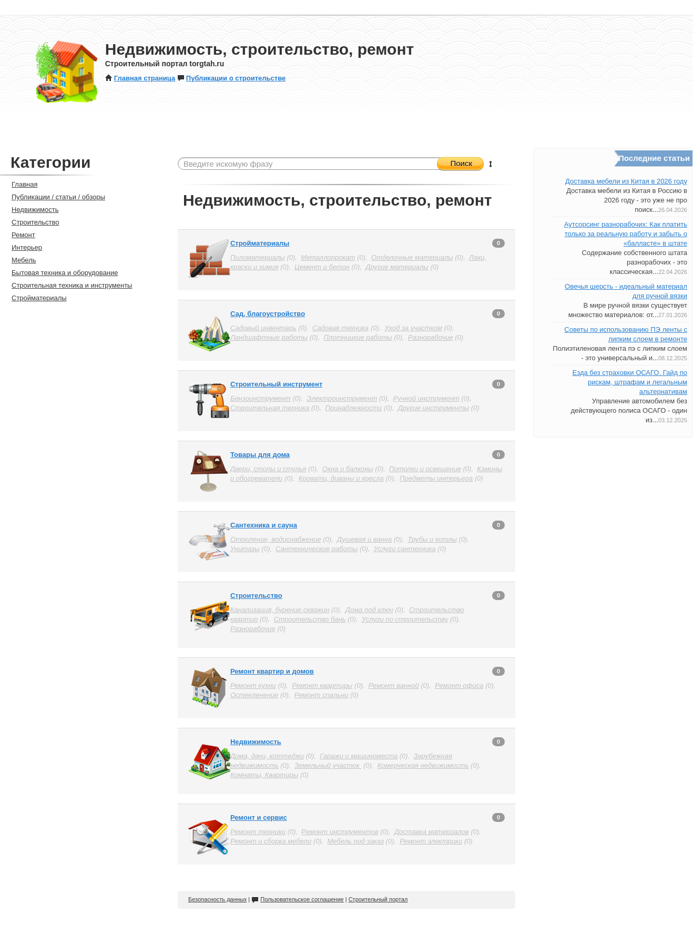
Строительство (256, 595)
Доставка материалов (431, 832)
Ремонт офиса (459, 685)
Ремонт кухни (253, 685)
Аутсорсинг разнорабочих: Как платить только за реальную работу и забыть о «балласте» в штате (625, 233)
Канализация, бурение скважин (280, 610)
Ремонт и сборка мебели (270, 841)
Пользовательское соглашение (297, 899)
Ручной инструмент (426, 398)
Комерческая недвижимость (423, 765)
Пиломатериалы (257, 257)
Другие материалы (397, 267)
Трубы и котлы (431, 539)
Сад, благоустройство (267, 314)
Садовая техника (340, 328)
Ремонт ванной (394, 685)
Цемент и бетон (322, 267)
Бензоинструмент (260, 398)
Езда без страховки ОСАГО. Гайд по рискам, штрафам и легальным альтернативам (630, 382)
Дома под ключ (369, 610)
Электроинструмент (342, 398)
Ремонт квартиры (322, 685)
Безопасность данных (217, 899)
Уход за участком (413, 328)
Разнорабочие (430, 337)
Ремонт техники (258, 832)
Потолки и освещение (425, 469)
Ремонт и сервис (258, 817)
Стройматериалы (259, 243)
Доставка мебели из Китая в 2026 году (626, 181)
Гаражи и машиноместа (359, 756)
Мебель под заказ (356, 841)
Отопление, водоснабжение (275, 539)
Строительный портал (378, 899)
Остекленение (254, 695)
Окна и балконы (347, 469)
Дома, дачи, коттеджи (267, 756)
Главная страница (140, 78)
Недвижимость (255, 742)
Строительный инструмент (276, 384)
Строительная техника (269, 408)
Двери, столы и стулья (268, 469)
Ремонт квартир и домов (272, 671)
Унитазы (245, 549)
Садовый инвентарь (263, 328)
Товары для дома (260, 455)
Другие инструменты (434, 408)
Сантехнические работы (317, 549)
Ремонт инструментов (339, 832)
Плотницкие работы (357, 337)
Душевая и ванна (364, 539)
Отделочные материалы (412, 257)
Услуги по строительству (405, 619)
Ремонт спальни (321, 695)
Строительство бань (310, 619)
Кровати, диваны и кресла (341, 478)
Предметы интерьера (436, 478)
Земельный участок (327, 765)
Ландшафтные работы (269, 337)
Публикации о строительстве (231, 78)
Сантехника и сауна (263, 525)
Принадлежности (353, 408)
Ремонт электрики (431, 841)
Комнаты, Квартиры (264, 775)
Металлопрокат (328, 257)
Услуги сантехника (405, 549)
